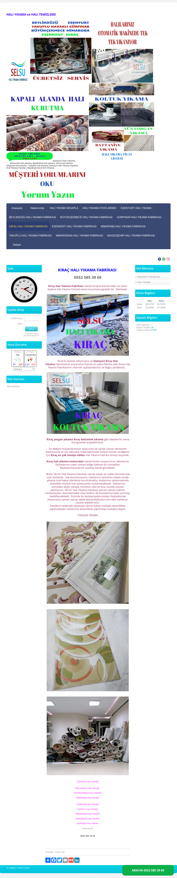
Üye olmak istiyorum (31, 335)
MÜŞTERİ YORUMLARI (149, 277)
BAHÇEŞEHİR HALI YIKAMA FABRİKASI (131, 235)
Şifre (20, 324)
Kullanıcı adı (16, 318)
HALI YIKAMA (144, 282)
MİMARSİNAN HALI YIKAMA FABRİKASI (79, 235)
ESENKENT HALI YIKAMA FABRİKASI (74, 226)
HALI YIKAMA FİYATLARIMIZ (99, 208)
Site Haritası (13, 386)
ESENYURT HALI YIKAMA (136, 208)
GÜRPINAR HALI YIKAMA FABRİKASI (139, 217)
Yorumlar (49, 852)
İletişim (17, 244)
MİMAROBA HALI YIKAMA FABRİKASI (123, 226)
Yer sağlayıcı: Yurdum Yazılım (18, 868)
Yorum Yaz (60, 852)
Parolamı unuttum (32, 334)
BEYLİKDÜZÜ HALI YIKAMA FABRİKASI (32, 217)
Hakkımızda (37, 208)
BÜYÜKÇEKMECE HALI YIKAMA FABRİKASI (86, 217)
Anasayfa (17, 208)
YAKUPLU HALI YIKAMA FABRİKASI (30, 235)
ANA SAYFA (87, 828)
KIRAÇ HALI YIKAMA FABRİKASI (28, 226)
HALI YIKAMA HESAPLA (64, 208)
